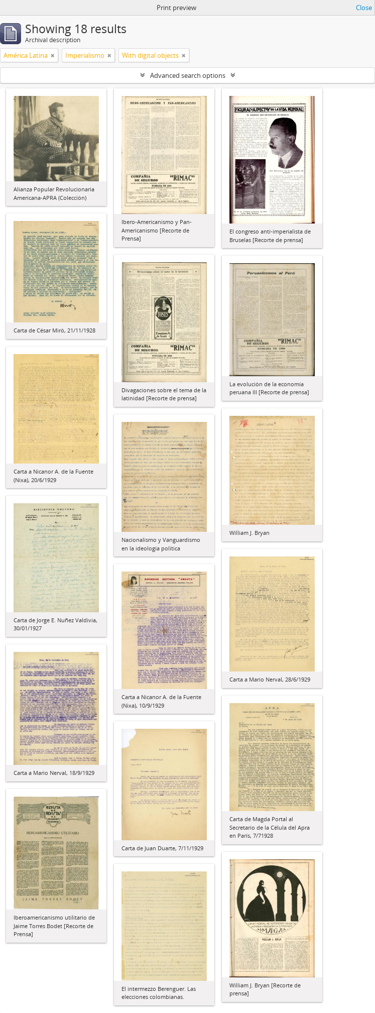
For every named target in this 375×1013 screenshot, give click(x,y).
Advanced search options (187, 75)
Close (364, 7)
